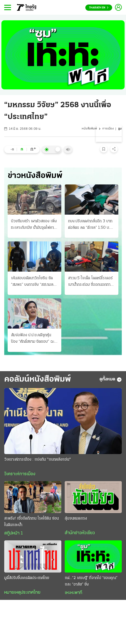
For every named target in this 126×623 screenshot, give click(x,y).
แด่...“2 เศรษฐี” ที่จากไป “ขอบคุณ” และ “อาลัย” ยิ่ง (91, 581)
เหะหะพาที (73, 593)
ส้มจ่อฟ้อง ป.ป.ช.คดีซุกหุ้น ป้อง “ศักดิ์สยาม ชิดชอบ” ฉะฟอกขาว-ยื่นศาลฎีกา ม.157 (32, 339)
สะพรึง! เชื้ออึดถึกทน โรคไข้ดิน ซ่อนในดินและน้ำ (31, 521)
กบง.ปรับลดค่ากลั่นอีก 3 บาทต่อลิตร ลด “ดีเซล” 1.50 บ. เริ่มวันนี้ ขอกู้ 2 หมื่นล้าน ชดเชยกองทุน (90, 225)
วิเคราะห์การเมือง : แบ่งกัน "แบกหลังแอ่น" (37, 459)
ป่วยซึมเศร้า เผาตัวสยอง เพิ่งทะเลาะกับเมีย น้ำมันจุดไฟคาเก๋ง (34, 225)
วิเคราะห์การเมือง (19, 474)
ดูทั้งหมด (110, 379)
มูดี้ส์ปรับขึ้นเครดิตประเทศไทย (26, 578)
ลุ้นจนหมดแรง (76, 518)
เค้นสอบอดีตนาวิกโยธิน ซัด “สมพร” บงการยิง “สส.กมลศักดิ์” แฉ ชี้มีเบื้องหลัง (32, 282)
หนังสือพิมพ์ (89, 128)
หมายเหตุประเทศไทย (22, 592)
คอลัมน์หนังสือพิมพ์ (37, 379)
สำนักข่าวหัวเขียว (80, 533)
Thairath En (98, 7)
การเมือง (108, 128)
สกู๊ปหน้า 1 (13, 533)
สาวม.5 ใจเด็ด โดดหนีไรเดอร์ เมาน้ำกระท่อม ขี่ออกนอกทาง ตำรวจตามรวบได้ (90, 282)
